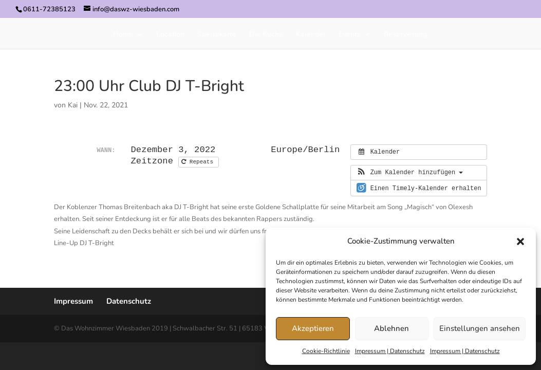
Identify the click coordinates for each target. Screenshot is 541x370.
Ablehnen (391, 328)
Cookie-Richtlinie (326, 351)
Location (170, 35)
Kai (73, 105)
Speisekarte (216, 35)
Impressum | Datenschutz (390, 351)
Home (123, 35)
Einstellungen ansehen (479, 328)
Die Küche (266, 35)
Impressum (73, 301)
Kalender (311, 35)
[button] (520, 241)
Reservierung (405, 35)
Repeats (198, 162)
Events (350, 35)
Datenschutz (128, 301)
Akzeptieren (313, 328)
